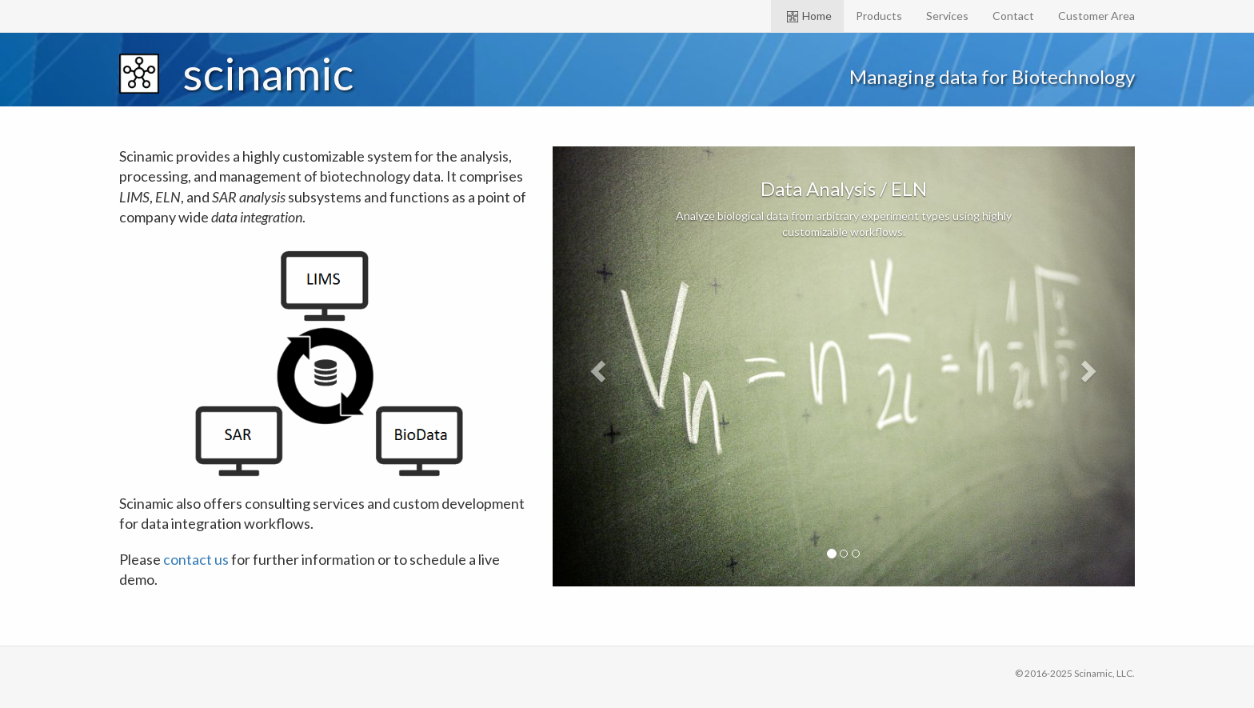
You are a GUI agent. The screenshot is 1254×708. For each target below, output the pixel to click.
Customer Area (1096, 15)
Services (947, 15)
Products (879, 15)
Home (809, 15)
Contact (1013, 15)
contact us (196, 559)
